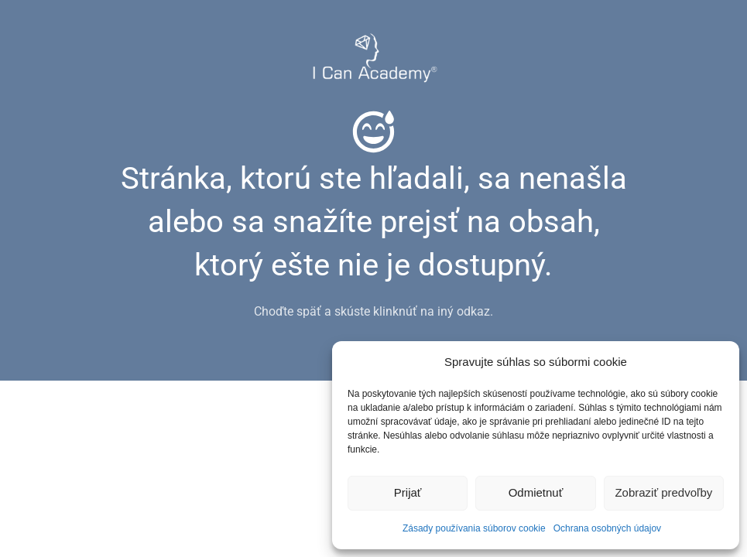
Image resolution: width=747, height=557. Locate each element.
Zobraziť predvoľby (663, 492)
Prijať (408, 492)
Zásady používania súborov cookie (474, 528)
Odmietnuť (536, 492)
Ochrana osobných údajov (607, 528)
